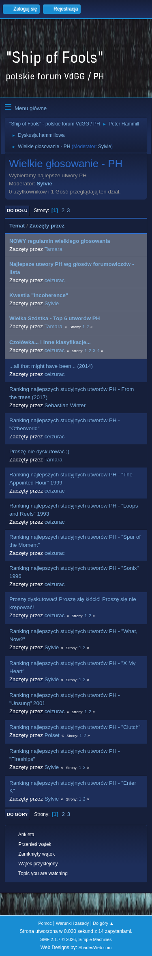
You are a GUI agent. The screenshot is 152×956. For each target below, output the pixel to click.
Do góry (17, 814)
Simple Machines (95, 939)
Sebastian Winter (65, 405)
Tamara (53, 249)
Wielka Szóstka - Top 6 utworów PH (54, 318)
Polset (52, 735)
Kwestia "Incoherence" (38, 295)
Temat (17, 226)
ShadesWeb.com (94, 947)
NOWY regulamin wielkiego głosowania (59, 241)
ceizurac (55, 280)
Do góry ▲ (103, 923)
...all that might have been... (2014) (51, 366)
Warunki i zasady (72, 923)
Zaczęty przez (46, 226)
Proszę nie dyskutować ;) (39, 451)
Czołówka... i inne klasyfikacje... (50, 342)
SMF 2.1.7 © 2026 (58, 939)
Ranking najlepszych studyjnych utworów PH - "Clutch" (75, 727)
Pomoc (45, 923)
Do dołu (17, 210)
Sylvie (104, 146)
